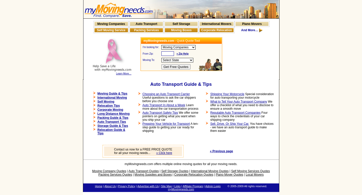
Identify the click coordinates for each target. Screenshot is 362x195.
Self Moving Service (111, 30)
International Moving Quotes (210, 171)
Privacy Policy (126, 186)
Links (177, 186)
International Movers (216, 24)
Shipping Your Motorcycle (227, 94)
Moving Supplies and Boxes (153, 174)
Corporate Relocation (216, 30)
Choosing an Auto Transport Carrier (166, 94)
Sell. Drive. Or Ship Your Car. (229, 124)
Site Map (166, 186)
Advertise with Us (148, 186)
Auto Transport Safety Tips (160, 112)
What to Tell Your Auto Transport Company (238, 101)
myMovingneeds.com (181, 189)
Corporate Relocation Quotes (193, 174)
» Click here (164, 153)
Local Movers (254, 174)
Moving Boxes (181, 30)
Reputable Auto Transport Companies (235, 112)
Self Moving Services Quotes (250, 171)
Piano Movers (252, 24)
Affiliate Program (193, 186)
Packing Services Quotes (115, 174)
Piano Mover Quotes (229, 174)
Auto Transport (146, 24)
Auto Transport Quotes (143, 171)
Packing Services (146, 30)
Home (98, 186)
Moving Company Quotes (109, 171)
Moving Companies (111, 24)
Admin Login (212, 186)
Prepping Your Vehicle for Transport (166, 124)
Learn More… (112, 72)
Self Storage (181, 24)
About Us (110, 186)
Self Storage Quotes (175, 171)
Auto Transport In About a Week (164, 105)
